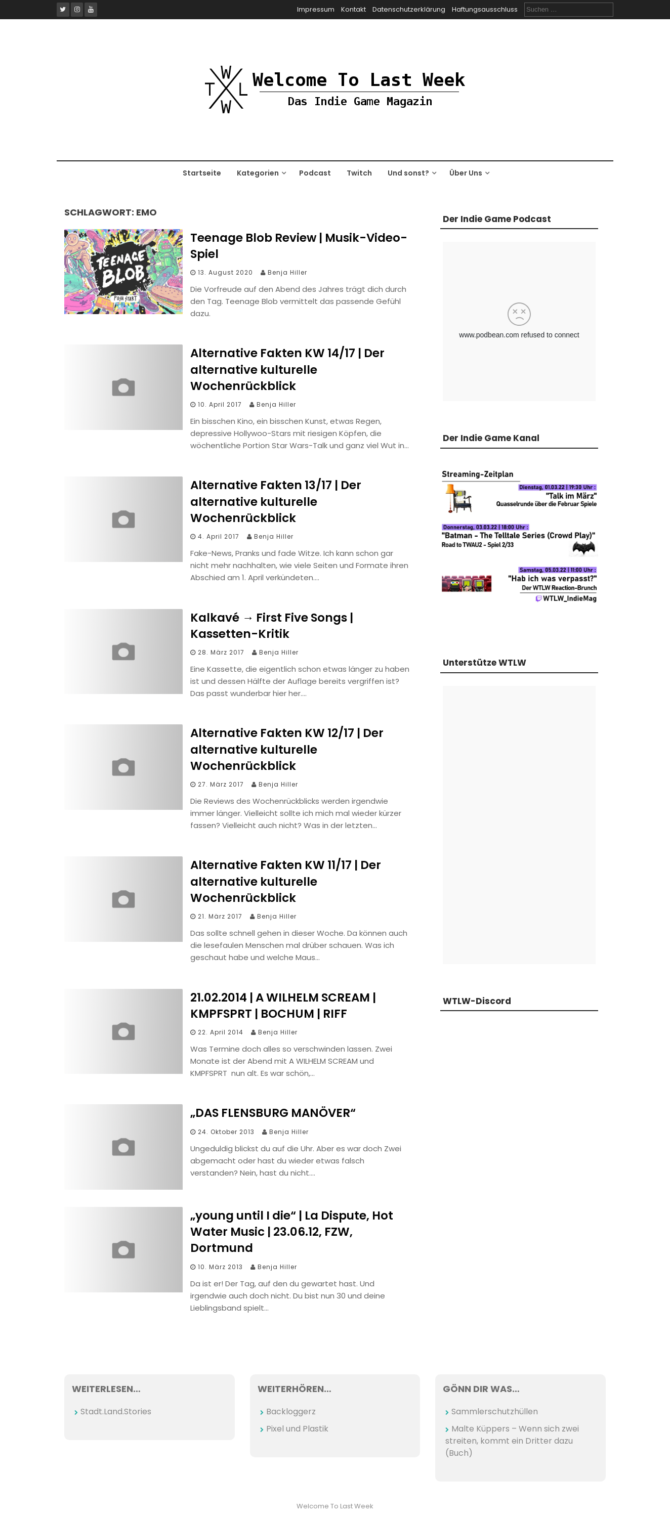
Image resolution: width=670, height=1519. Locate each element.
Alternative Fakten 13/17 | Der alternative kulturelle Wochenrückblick (275, 501)
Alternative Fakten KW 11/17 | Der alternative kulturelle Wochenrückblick (285, 881)
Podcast (315, 173)
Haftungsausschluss (485, 9)
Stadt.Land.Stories (115, 1411)
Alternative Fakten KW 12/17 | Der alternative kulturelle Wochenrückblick (287, 749)
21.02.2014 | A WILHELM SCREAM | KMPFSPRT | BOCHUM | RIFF (283, 1005)
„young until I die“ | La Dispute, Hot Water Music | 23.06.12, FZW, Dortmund (291, 1231)
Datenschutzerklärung (408, 9)
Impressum (315, 9)
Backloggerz (291, 1411)
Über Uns (465, 173)
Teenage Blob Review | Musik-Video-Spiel (298, 246)
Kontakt (353, 9)
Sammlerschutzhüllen (494, 1411)
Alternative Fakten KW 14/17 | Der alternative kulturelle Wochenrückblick (287, 369)
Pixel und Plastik (297, 1429)
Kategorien (258, 173)
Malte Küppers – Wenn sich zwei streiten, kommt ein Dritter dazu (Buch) (512, 1441)
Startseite (202, 173)
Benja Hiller (287, 272)
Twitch (359, 173)
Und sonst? (408, 173)
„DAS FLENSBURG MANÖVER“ (273, 1113)
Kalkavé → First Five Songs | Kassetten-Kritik (271, 626)
